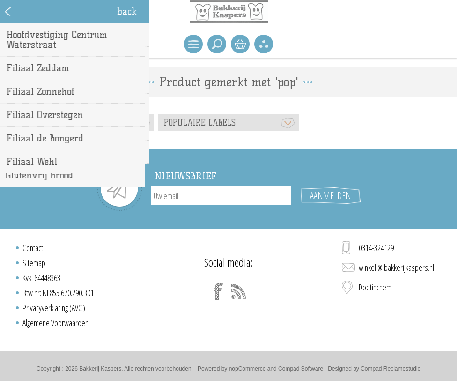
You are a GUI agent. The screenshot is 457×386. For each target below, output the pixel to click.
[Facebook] (218, 291)
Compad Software (300, 368)
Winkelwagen (240, 44)
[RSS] (239, 291)
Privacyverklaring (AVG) (53, 307)
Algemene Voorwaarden (55, 322)
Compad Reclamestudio (390, 368)
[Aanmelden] (221, 195)
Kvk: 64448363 (41, 277)
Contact (32, 247)
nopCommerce (247, 368)
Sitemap (33, 262)
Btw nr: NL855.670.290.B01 (58, 292)
